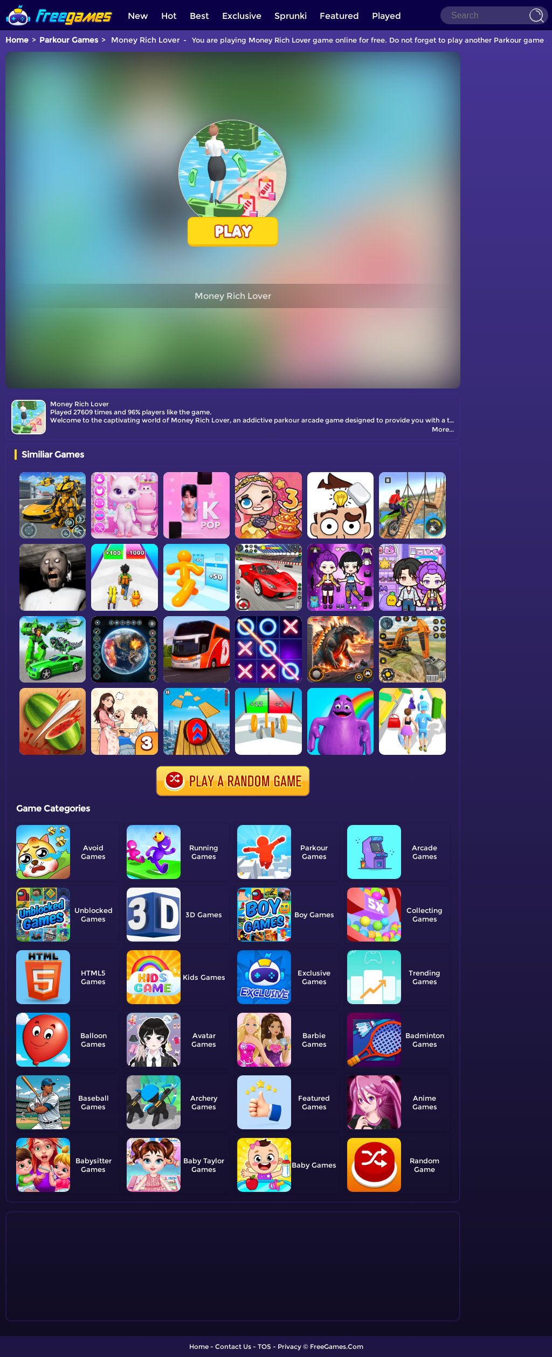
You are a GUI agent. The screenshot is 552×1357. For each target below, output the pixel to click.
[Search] (494, 15)
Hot (169, 16)
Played (386, 16)
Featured (339, 16)
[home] (59, 4)
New (138, 16)
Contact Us (233, 1346)
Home (17, 40)
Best (199, 16)
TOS (264, 1346)
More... (443, 429)
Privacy (289, 1346)
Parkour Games (68, 40)
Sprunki (290, 16)
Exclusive (241, 16)
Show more (50, 1313)
